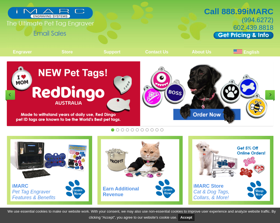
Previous (10, 95)
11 (162, 129)
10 (157, 129)
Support (112, 52)
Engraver (22, 52)
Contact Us (156, 52)
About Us (201, 52)
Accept (186, 217)
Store (67, 52)
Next (270, 95)
